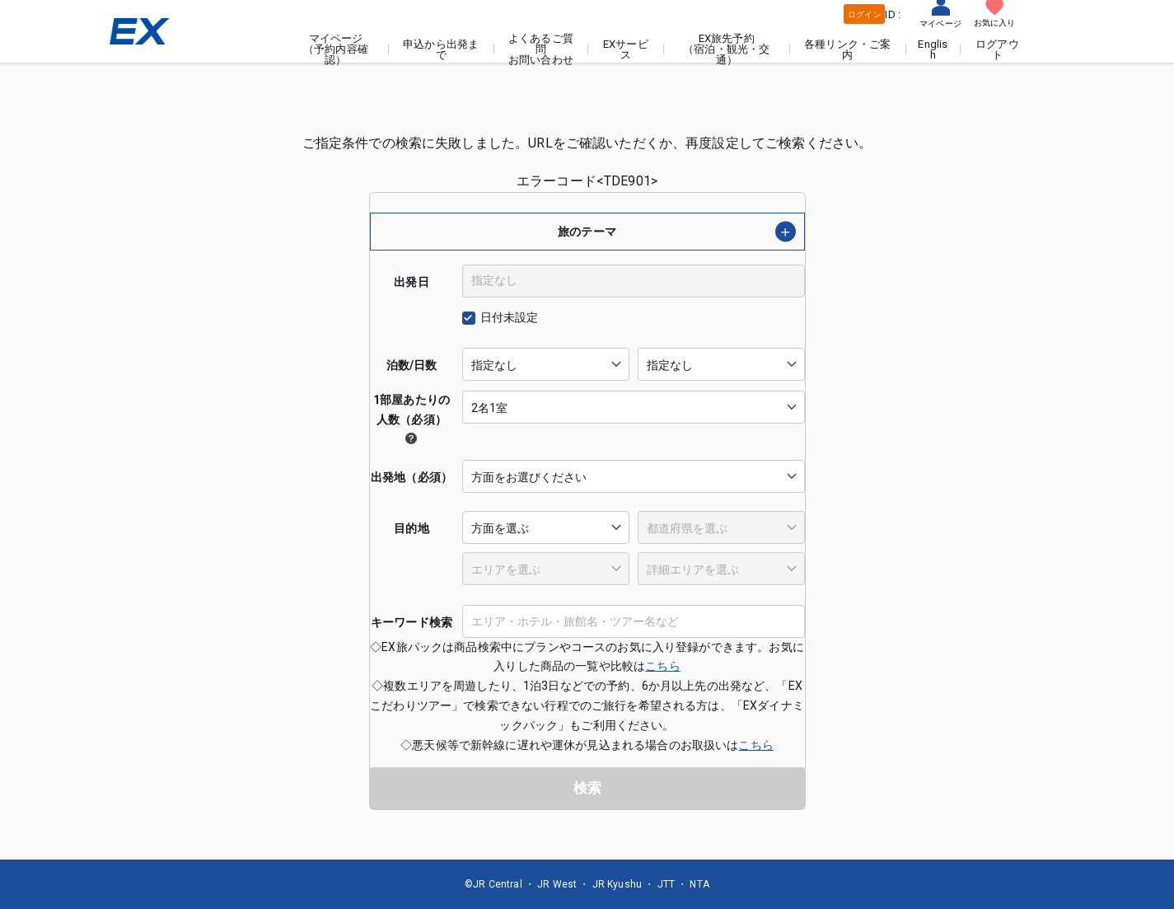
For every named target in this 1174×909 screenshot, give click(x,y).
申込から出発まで (441, 49)
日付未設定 (509, 317)
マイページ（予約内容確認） (336, 49)
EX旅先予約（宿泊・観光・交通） (727, 49)
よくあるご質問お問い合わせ (541, 49)
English (933, 49)
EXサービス (626, 49)
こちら (662, 665)
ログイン (865, 14)
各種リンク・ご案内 (848, 49)
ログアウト (997, 49)
